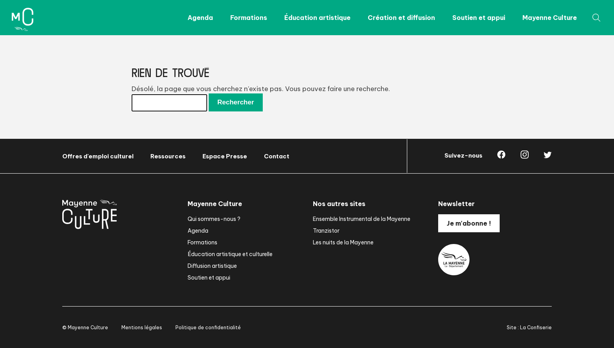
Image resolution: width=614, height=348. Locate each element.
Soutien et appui (478, 18)
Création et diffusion (401, 18)
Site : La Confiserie (529, 327)
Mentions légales (141, 327)
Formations (248, 18)
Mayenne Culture (549, 18)
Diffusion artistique (212, 265)
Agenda (200, 18)
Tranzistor (326, 230)
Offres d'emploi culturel (98, 156)
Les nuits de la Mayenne (343, 242)
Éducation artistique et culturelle (230, 254)
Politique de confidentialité (208, 327)
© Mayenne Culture (85, 327)
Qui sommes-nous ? (214, 218)
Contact (276, 156)
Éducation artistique (317, 18)
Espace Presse (224, 156)
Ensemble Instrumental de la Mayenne (361, 218)
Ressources (168, 156)
